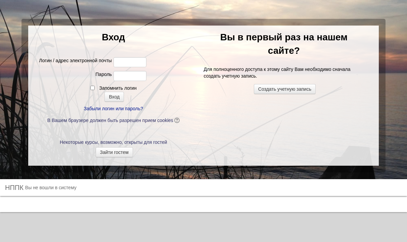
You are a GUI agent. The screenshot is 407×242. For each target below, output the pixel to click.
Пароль (103, 74)
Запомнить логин (118, 88)
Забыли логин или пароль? (113, 108)
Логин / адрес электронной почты (75, 60)
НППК (14, 187)
